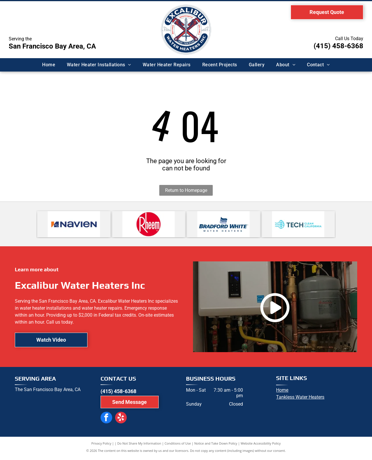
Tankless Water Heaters (300, 400)
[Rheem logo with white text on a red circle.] (148, 225)
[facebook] (105, 420)
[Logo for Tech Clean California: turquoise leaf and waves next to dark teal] (298, 225)
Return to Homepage (186, 190)
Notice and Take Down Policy (215, 446)
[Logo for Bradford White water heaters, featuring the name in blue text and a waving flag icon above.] (223, 225)
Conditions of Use (177, 446)
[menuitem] (48, 65)
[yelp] (117, 420)
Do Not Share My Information (139, 446)
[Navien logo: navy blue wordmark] (73, 225)
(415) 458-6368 (338, 46)
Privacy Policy (101, 446)
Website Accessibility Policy (261, 446)
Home (282, 393)
